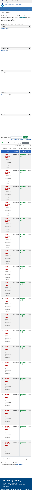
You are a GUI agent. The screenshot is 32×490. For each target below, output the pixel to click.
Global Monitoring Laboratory (13, 4)
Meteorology (4, 28)
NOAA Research (5, 486)
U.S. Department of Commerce (9, 483)
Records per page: (23, 148)
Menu (2, 9)
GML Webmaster (19, 464)
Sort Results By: (17, 145)
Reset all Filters (26, 143)
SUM (2, 117)
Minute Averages (5, 94)
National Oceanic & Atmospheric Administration (13, 484)
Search (26, 137)
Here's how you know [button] (7, 2)
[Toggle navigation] (29, 9)
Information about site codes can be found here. (20, 139)
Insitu (2, 72)
